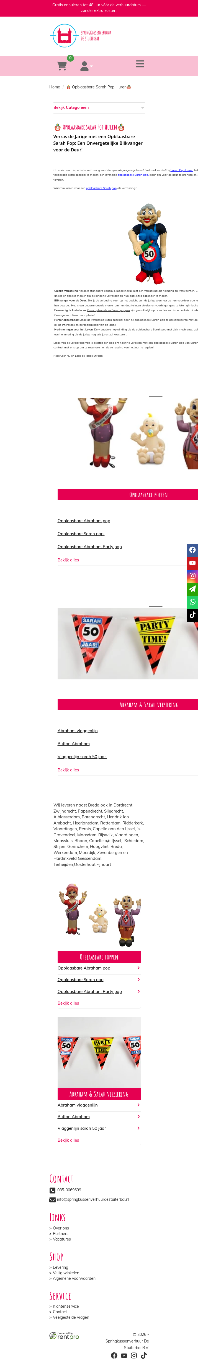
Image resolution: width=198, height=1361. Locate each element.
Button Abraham (74, 744)
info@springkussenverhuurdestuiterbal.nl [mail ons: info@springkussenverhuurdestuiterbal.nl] (93, 1200)
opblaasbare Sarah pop (101, 188)
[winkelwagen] (61, 66)
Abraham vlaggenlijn (78, 731)
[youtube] (124, 1355)
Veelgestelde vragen (71, 1318)
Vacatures (62, 1239)
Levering (60, 1268)
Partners (60, 1234)
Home (54, 87)
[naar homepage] (99, 31)
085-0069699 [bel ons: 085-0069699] (69, 1190)
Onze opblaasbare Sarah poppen (108, 310)
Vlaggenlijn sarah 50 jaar (82, 757)
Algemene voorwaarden (74, 1279)
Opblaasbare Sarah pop (81, 534)
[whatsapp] (120, 48)
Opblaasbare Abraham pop (84, 521)
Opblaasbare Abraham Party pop (90, 547)
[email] (192, 589)
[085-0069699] (76, 48)
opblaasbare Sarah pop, (133, 175)
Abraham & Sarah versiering (99, 1093)
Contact (60, 1312)
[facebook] (114, 1355)
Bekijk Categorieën (99, 107)
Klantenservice (66, 1307)
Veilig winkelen (66, 1273)
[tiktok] (144, 1355)
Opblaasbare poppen (99, 956)
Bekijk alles (68, 1004)
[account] (86, 66)
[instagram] (134, 1355)
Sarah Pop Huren (182, 170)
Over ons (61, 1228)
